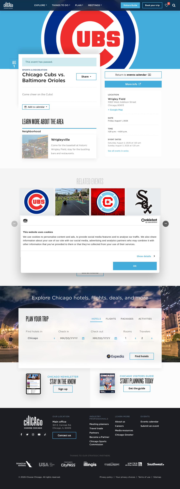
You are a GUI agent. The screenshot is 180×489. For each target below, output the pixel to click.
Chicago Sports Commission (97, 443)
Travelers (145, 331)
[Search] (174, 5)
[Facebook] (21, 434)
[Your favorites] (166, 5)
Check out (97, 331)
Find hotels (142, 356)
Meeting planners (99, 424)
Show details (144, 256)
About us (120, 421)
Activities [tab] (145, 318)
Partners (94, 432)
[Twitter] (27, 434)
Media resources (124, 430)
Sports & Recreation (34, 70)
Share (85, 76)
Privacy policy (106, 477)
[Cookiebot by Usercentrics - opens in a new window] (143, 220)
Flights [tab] (111, 318)
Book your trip (152, 5)
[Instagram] (33, 434)
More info (133, 84)
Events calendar (149, 421)
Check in (63, 331)
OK (135, 266)
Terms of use (144, 477)
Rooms (127, 331)
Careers (119, 426)
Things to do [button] (60, 5)
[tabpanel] (90, 345)
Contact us (64, 435)
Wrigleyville (60, 139)
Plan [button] (78, 5)
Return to (133, 74)
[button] (166, 224)
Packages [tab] (127, 318)
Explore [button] (39, 5)
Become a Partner (99, 437)
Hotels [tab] (96, 318)
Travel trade (96, 428)
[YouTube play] (39, 434)
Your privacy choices (125, 477)
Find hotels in (34, 331)
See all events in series (118, 151)
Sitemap (157, 477)
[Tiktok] (44, 434)
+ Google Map (115, 109)
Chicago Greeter (124, 434)
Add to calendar (34, 106)
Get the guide (137, 388)
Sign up (62, 389)
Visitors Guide (130, 5)
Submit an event (150, 426)
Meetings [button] (94, 5)
